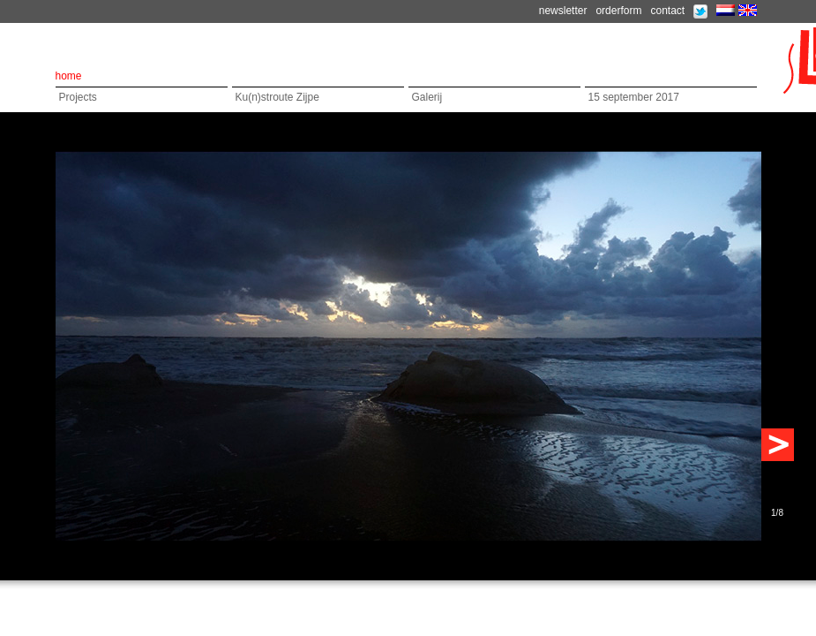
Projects (78, 97)
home (69, 76)
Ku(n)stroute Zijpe (277, 97)
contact (667, 10)
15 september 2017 (633, 97)
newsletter (563, 10)
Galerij (427, 97)
